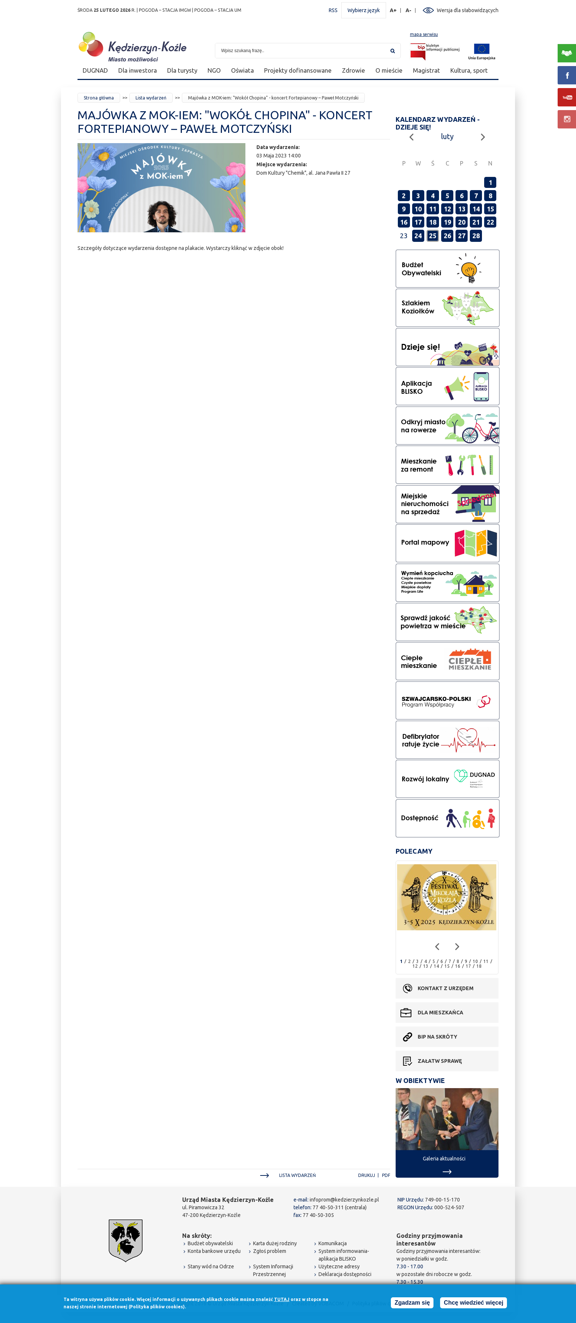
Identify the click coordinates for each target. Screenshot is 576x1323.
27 (461, 235)
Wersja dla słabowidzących (467, 10)
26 (447, 235)
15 (490, 208)
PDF (386, 1175)
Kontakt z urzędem (446, 988)
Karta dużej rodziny (275, 1243)
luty (447, 136)
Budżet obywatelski (210, 1243)
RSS (333, 10)
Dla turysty (182, 70)
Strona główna (99, 97)
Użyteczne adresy (339, 1266)
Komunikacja (332, 1243)
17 (418, 222)
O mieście (389, 70)
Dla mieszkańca (440, 1012)
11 (432, 208)
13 (461, 208)
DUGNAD (95, 70)
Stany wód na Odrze (211, 1266)
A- (409, 10)
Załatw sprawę (440, 1061)
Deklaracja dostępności (344, 1274)
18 (432, 222)
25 (432, 235)
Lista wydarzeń (151, 97)
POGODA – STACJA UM (217, 10)
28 (476, 235)
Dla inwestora (137, 70)
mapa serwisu (424, 34)
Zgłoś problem (269, 1251)
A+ (393, 10)
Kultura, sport (469, 70)
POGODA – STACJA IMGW (165, 10)
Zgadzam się (412, 1303)
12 (447, 208)
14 (476, 208)
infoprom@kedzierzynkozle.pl (344, 1200)
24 (418, 235)
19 (447, 222)
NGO (214, 70)
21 (476, 222)
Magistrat (426, 70)
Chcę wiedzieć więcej (473, 1303)
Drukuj (366, 1175)
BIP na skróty (437, 1037)
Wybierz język (364, 10)
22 (490, 222)
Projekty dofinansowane (298, 70)
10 (418, 208)
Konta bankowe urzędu (214, 1251)
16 (403, 222)
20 (461, 222)
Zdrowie (353, 70)
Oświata (242, 70)
